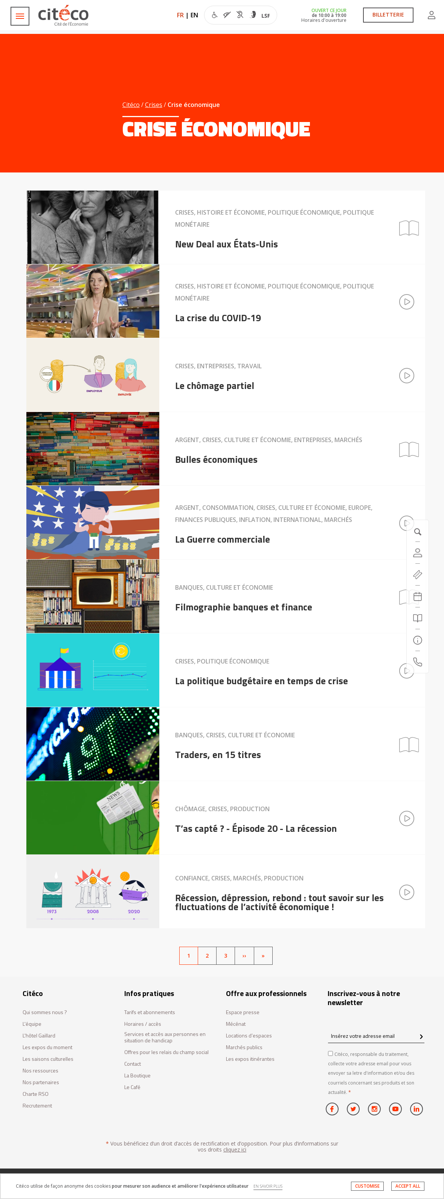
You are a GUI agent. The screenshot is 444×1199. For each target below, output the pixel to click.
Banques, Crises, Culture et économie (235, 735)
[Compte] (418, 553)
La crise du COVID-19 (218, 318)
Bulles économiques (216, 459)
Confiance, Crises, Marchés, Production (239, 878)
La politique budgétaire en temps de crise (261, 681)
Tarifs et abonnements (149, 1012)
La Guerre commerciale (222, 539)
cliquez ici (234, 1149)
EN (194, 15)
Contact (132, 1064)
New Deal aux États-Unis (226, 244)
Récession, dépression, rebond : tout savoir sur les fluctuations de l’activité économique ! (279, 902)
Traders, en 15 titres (218, 754)
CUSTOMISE (367, 1186)
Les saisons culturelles (48, 1059)
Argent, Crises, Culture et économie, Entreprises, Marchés (268, 440)
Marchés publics (244, 1047)
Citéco (131, 105)
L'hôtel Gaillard (39, 1035)
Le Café (132, 1087)
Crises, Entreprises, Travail (218, 366)
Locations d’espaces (249, 1035)
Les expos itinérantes (250, 1059)
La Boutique (137, 1075)
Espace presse (242, 1012)
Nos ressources (40, 1070)
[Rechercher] (418, 618)
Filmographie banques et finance (243, 607)
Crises (153, 105)
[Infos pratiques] (418, 640)
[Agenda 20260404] (418, 596)
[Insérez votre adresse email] (376, 1035)
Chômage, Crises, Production (222, 809)
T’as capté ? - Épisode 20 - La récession (256, 828)
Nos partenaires (41, 1082)
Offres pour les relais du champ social (166, 1052)
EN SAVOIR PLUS (267, 1186)
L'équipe (32, 1024)
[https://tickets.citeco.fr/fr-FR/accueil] (418, 575)
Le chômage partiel (214, 385)
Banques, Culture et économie (224, 587)
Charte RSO (36, 1094)
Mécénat (236, 1024)
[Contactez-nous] (418, 662)
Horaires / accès (142, 1024)
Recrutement (37, 1105)
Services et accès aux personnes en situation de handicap (165, 1037)
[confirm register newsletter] (421, 1037)
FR (180, 15)
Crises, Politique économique (222, 661)
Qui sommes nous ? (45, 1012)
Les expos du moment (47, 1047)
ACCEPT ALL (407, 1186)
